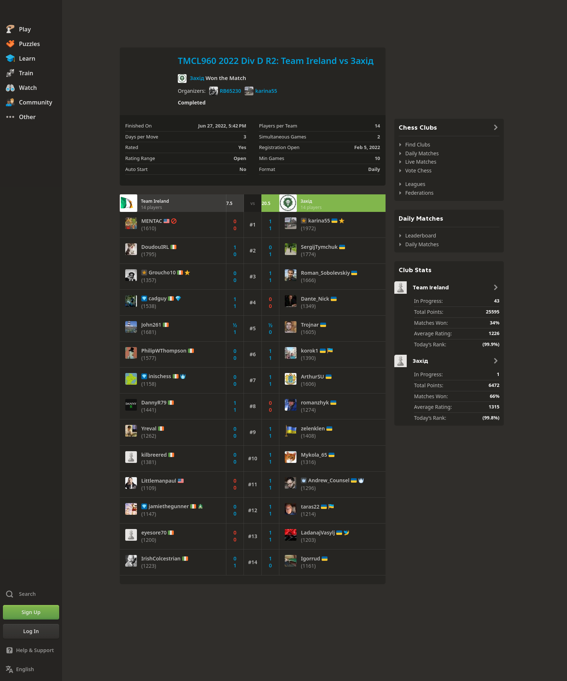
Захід (197, 77)
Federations (419, 192)
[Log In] (31, 631)
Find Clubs (417, 144)
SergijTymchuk (319, 247)
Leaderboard (420, 235)
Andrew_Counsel (328, 480)
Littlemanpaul (158, 481)
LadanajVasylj (318, 533)
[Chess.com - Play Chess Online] (31, 12)
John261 (151, 325)
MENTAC (151, 221)
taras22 (310, 507)
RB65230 (225, 91)
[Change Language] (31, 669)
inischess (160, 376)
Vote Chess (418, 170)
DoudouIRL (155, 247)
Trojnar (310, 325)
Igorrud (310, 559)
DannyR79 (153, 403)
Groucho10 (162, 272)
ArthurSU (312, 377)
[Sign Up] (31, 612)
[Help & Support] (31, 650)
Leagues (415, 183)
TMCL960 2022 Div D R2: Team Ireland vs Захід (275, 60)
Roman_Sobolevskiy (325, 273)
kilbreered (154, 455)
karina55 (261, 91)
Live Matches (420, 161)
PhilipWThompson (164, 351)
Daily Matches (422, 153)
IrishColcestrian (161, 559)
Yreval (149, 428)
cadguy (157, 298)
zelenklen (313, 428)
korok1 (309, 351)
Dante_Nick (315, 299)
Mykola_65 (314, 455)
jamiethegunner (169, 506)
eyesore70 (153, 533)
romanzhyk (315, 403)
